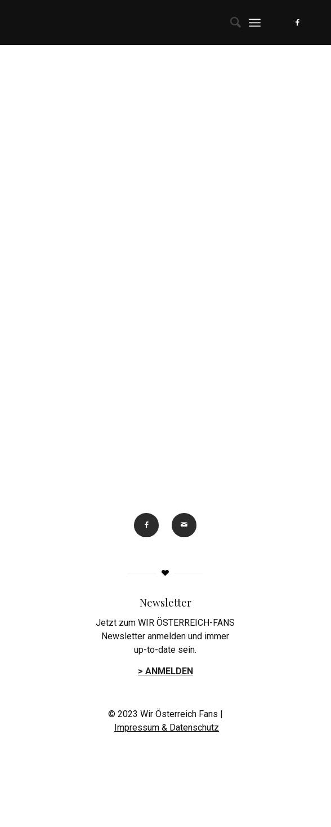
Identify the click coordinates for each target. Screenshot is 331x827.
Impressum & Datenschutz (166, 727)
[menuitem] (230, 22)
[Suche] (230, 22)
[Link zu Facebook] (297, 22)
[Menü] (255, 22)
